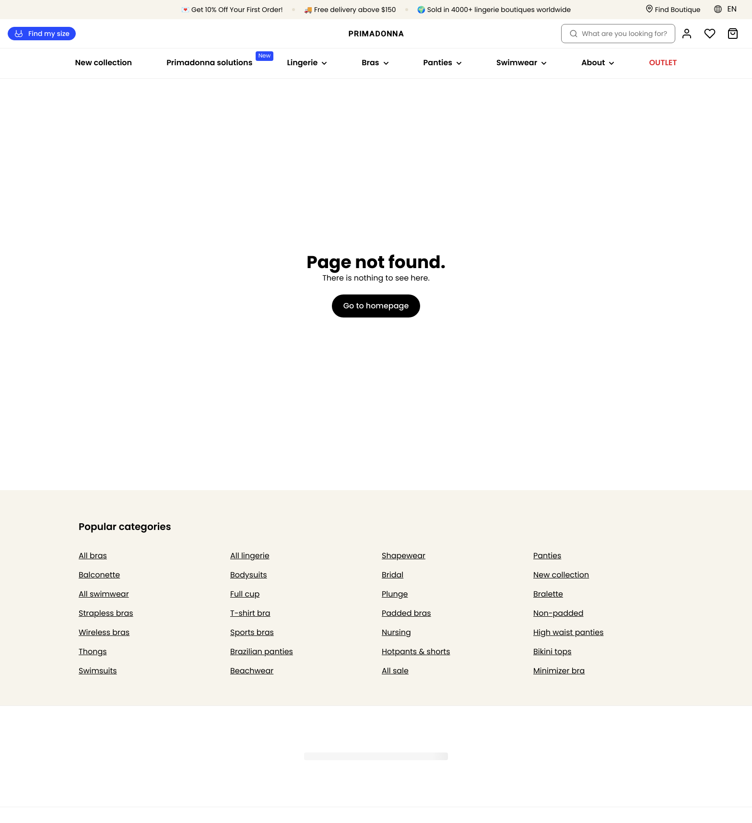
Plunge (395, 594)
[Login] (686, 33)
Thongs (93, 651)
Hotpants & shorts (416, 651)
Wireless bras (104, 632)
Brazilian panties (261, 651)
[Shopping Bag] (732, 33)
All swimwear (104, 594)
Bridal (392, 574)
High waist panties (568, 632)
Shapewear (403, 555)
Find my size (42, 34)
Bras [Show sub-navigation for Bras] (375, 62)
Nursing (396, 632)
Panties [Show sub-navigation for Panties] (442, 62)
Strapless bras (106, 613)
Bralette (548, 594)
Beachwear (251, 670)
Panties (547, 555)
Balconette (99, 574)
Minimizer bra (559, 670)
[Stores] (673, 9)
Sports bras (252, 632)
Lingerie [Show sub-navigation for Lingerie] (307, 62)
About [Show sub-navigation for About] (597, 62)
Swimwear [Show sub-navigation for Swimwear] (521, 62)
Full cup (244, 594)
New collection (103, 62)
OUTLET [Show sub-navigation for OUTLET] (663, 62)
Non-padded (558, 613)
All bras (93, 555)
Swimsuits (98, 670)
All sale (395, 670)
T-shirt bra (250, 613)
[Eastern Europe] (728, 9)
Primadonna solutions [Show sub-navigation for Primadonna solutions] (218, 59)
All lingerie (250, 555)
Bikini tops (552, 651)
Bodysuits (248, 574)
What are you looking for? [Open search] (618, 33)
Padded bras (406, 613)
